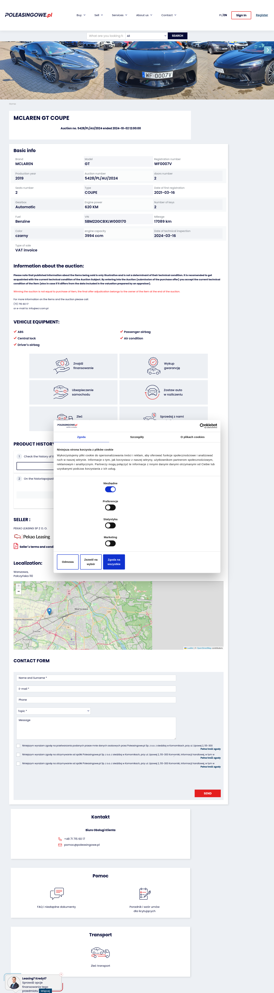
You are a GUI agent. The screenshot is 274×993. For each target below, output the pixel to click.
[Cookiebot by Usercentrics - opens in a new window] (200, 455)
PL (220, 7)
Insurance (102, 939)
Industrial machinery (22, 944)
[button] (270, 50)
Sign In (241, 7)
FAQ (142, 971)
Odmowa (84, 534)
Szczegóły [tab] (137, 467)
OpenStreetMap (154, 574)
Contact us (147, 961)
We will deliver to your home (110, 950)
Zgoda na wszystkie (190, 534)
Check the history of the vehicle (38, 455)
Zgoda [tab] (81, 467)
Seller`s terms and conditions (37, 501)
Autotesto (102, 967)
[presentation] (44, 679)
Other (12, 969)
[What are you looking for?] (102, 18)
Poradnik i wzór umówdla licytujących (156, 751)
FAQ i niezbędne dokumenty (117, 751)
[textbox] (143, 19)
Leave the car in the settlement (65, 935)
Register (145, 966)
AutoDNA (102, 962)
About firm (146, 929)
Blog (142, 934)
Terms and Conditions (154, 976)
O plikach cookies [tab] (192, 467)
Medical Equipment (21, 954)
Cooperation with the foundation (153, 940)
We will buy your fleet (66, 929)
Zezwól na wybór (137, 534)
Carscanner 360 (106, 957)
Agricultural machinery (24, 949)
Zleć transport (224, 749)
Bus (11, 939)
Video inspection (107, 944)
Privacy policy (149, 981)
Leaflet (138, 574)
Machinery (16, 959)
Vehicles (14, 929)
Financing (102, 929)
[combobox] (143, 18)
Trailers (13, 934)
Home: (13, 103)
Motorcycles (17, 964)
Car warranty (104, 934)
